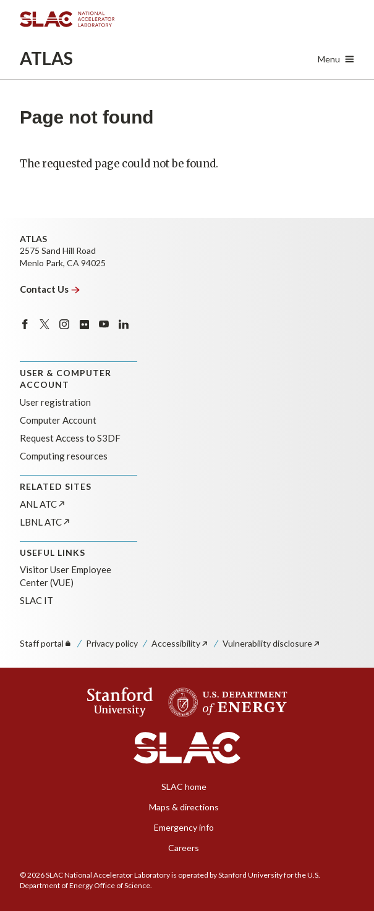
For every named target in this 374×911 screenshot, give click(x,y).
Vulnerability (272, 643)
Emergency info (184, 827)
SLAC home (183, 786)
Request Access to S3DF (70, 437)
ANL (43, 504)
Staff (46, 643)
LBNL (45, 521)
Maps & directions (184, 807)
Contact (50, 289)
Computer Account (58, 420)
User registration (55, 402)
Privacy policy (112, 643)
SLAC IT (36, 600)
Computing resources (64, 455)
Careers (183, 847)
